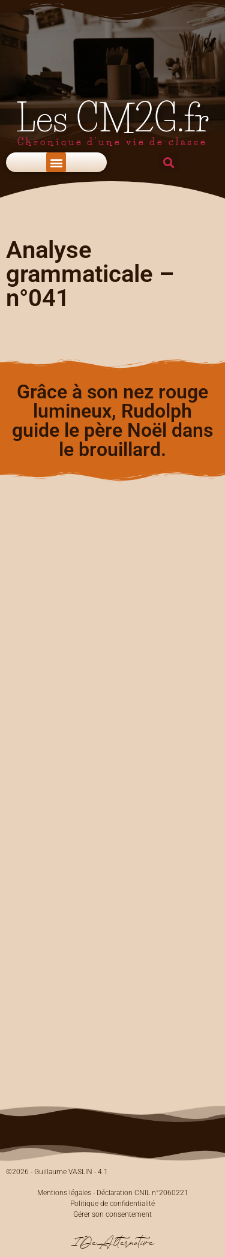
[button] (56, 162)
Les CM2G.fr (112, 118)
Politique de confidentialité (112, 1203)
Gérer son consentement (112, 1214)
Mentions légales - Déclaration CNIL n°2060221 (112, 1193)
